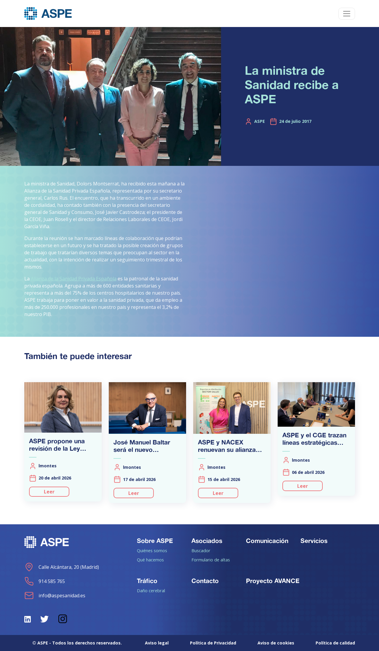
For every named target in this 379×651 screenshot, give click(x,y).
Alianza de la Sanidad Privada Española (73, 278)
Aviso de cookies (276, 643)
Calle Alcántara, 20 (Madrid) (61, 567)
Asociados (206, 540)
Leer (49, 491)
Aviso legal (157, 643)
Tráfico (147, 581)
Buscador (200, 550)
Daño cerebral (151, 590)
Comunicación (267, 540)
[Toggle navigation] (346, 14)
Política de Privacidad (213, 643)
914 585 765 (44, 581)
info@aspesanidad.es (54, 595)
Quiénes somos (152, 550)
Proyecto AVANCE (273, 581)
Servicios (313, 540)
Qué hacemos (150, 560)
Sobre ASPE (155, 540)
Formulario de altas (210, 560)
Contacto (205, 581)
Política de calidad (335, 643)
